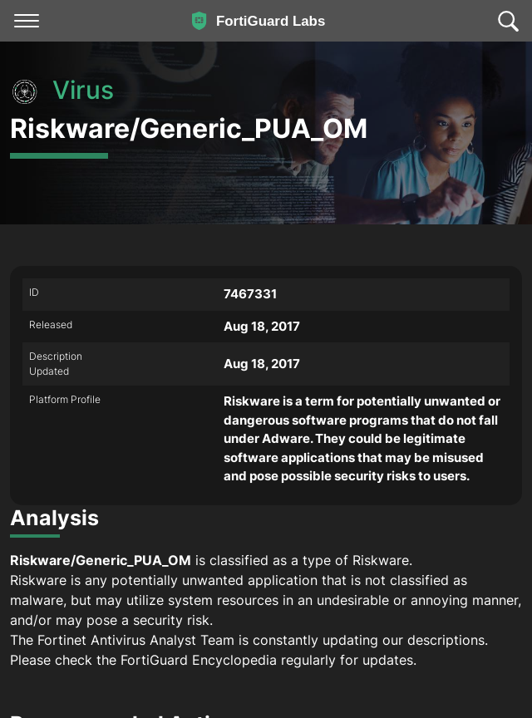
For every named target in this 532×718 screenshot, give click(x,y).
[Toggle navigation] (26, 20)
